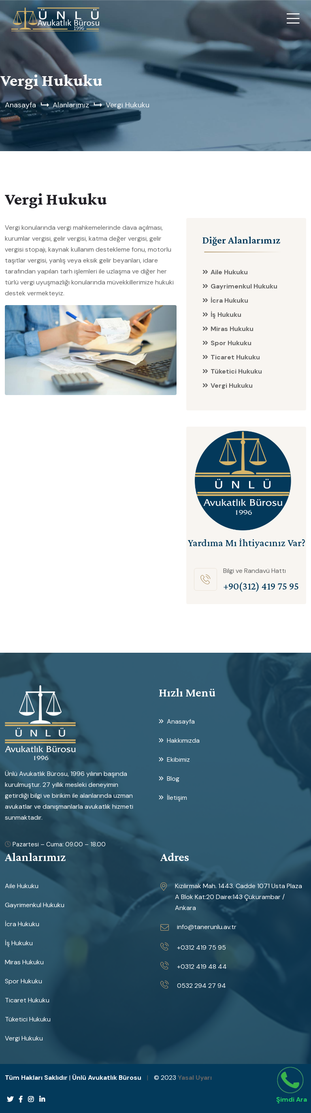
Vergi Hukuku (127, 105)
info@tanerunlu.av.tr (206, 927)
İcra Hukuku (229, 300)
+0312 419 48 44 (202, 966)
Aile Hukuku (229, 272)
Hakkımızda (183, 740)
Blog (173, 778)
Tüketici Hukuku (236, 371)
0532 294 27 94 (201, 985)
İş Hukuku (226, 314)
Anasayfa (20, 105)
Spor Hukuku (231, 343)
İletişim (177, 797)
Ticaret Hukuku (235, 357)
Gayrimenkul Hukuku (244, 286)
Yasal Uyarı (195, 1077)
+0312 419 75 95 (201, 947)
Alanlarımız (71, 105)
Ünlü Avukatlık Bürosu (106, 1077)
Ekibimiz (178, 759)
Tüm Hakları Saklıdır (36, 1077)
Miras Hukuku (232, 329)
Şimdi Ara (291, 1099)
